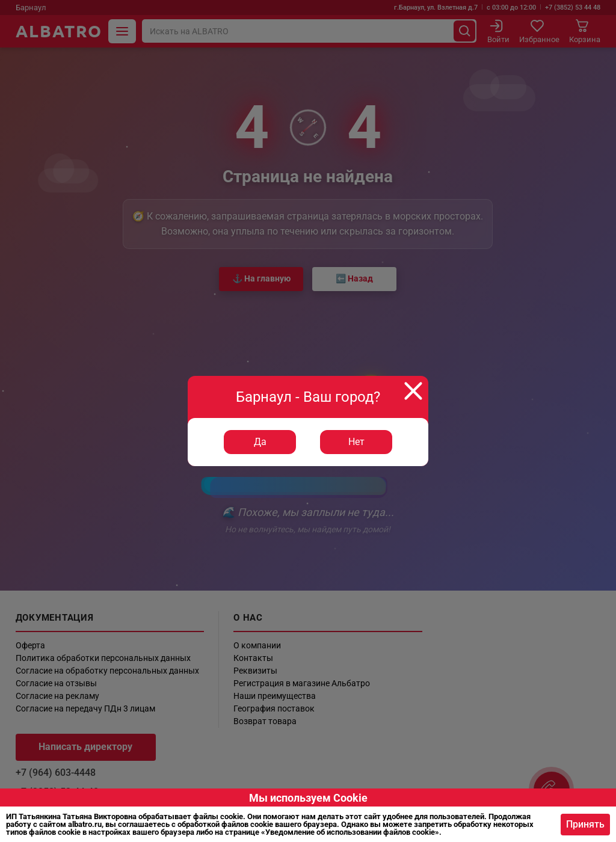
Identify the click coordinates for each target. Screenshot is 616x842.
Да (260, 441)
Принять (585, 824)
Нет (356, 441)
